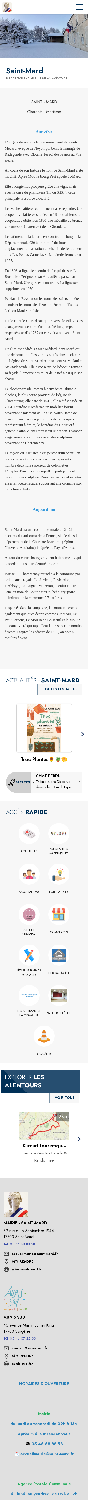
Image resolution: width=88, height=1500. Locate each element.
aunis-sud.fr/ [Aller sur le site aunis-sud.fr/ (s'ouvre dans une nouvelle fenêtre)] (22, 1363)
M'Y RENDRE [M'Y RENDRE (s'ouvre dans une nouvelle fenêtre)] (23, 1261)
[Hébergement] (59, 973)
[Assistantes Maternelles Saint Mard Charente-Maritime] (59, 851)
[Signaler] (44, 1054)
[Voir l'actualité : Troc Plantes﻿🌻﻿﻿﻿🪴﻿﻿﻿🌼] (44, 728)
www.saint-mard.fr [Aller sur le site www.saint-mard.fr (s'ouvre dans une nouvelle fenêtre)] (27, 1269)
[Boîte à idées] (59, 892)
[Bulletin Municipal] (29, 932)
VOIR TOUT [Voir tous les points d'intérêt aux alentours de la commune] (65, 1097)
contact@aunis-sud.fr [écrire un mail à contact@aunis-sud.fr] (29, 1348)
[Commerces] (59, 932)
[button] (82, 734)
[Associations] (29, 892)
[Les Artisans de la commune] (29, 1013)
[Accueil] (7, 7)
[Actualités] (29, 851)
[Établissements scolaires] (29, 972)
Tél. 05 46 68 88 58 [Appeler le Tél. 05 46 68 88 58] (19, 1244)
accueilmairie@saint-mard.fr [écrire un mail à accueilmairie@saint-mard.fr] (35, 1253)
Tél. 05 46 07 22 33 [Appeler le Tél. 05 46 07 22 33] (20, 1338)
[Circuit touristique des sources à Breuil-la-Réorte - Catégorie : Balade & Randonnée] (44, 1146)
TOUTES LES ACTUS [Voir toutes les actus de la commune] (60, 689)
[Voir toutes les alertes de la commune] (19, 782)
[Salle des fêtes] (59, 1013)
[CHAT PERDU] (56, 781)
